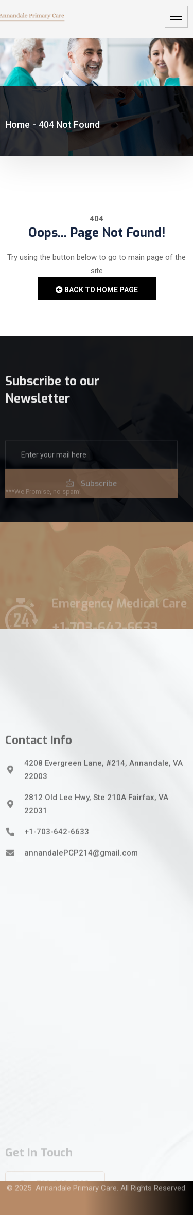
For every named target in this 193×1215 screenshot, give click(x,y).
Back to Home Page (97, 290)
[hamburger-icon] (176, 17)
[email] (91, 474)
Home (17, 124)
